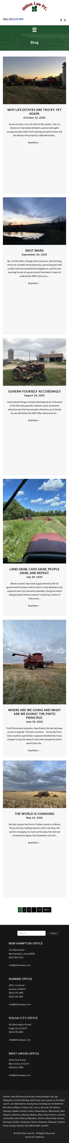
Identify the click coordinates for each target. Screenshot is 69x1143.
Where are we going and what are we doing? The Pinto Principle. (34, 713)
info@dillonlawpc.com (20, 965)
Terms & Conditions (34, 1137)
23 (39, 909)
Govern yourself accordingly (34, 391)
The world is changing (34, 813)
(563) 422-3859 (16, 1067)
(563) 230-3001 (16, 996)
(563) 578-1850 (16, 19)
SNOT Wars (34, 250)
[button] (53, 933)
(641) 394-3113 (16, 957)
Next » (47, 909)
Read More (34, 142)
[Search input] (31, 933)
